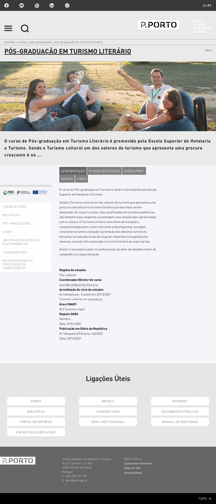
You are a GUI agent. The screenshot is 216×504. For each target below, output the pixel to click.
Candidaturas (108, 411)
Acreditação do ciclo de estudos (81, 289)
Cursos (22, 42)
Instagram (67, 5)
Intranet (179, 401)
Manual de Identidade (180, 422)
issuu (36, 5)
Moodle (108, 401)
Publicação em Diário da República (83, 328)
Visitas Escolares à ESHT (36, 432)
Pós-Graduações (40, 42)
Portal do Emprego (36, 422)
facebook (6, 5)
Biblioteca (36, 411)
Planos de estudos (104, 171)
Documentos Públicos (180, 411)
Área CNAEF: (68, 304)
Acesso (67, 179)
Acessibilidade (133, 472)
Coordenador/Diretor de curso (80, 280)
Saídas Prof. (134, 171)
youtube (21, 5)
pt (209, 5)
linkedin (52, 5)
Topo (205, 498)
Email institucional (108, 422)
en (205, 5)
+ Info (81, 179)
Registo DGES (68, 314)
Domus (36, 401)
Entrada (9, 42)
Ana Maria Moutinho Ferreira (78, 285)
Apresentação (73, 171)
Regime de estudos (72, 270)
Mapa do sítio (132, 468)
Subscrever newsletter (138, 463)
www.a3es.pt (95, 299)
